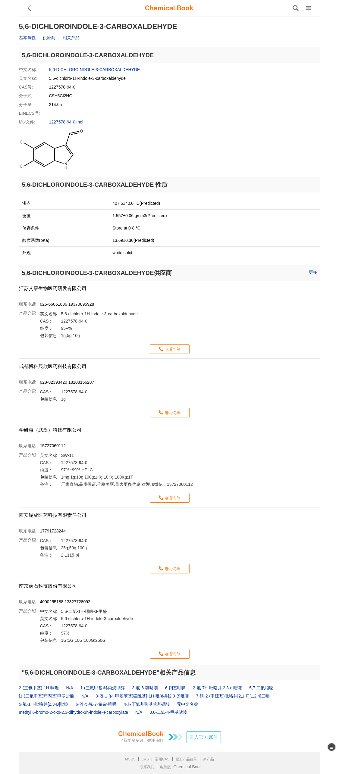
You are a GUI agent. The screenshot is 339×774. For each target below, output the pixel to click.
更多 (313, 272)
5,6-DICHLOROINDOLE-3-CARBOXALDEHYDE (94, 69)
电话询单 (172, 349)
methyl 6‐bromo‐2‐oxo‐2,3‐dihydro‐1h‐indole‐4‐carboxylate (73, 712)
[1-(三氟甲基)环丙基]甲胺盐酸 (46, 696)
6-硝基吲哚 (175, 688)
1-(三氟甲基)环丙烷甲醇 (102, 688)
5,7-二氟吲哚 (261, 688)
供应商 (49, 38)
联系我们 (147, 767)
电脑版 (165, 767)
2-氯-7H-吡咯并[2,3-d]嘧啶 (217, 688)
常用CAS (162, 759)
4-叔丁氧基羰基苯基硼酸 (147, 704)
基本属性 (27, 38)
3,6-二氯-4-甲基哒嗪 (168, 712)
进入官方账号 (203, 737)
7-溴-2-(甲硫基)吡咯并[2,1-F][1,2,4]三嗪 (233, 696)
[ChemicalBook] (169, 8)
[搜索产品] (296, 8)
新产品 (208, 759)
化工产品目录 (186, 759)
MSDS (130, 759)
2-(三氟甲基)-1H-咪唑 (39, 688)
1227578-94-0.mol (66, 122)
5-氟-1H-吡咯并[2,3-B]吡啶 (44, 704)
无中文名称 (187, 704)
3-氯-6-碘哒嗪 (145, 688)
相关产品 (71, 38)
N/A (69, 688)
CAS (145, 759)
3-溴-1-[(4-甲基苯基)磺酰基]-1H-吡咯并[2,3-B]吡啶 (142, 696)
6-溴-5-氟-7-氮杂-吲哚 (96, 704)
